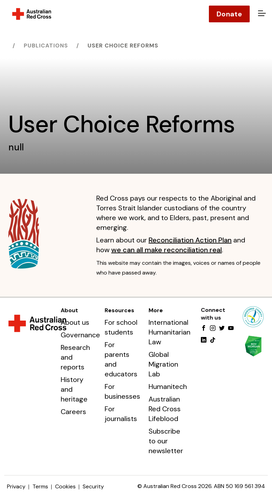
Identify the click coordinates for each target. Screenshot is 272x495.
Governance (80, 334)
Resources (119, 310)
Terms (40, 486)
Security (93, 486)
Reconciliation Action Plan (190, 240)
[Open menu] (261, 14)
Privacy (16, 486)
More (156, 310)
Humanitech (168, 386)
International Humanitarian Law (169, 332)
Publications (46, 45)
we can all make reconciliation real (166, 249)
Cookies (65, 486)
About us (75, 322)
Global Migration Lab (163, 364)
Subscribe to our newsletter (166, 441)
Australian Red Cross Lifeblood (165, 409)
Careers (73, 411)
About (69, 310)
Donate (229, 13)
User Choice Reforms (123, 45)
